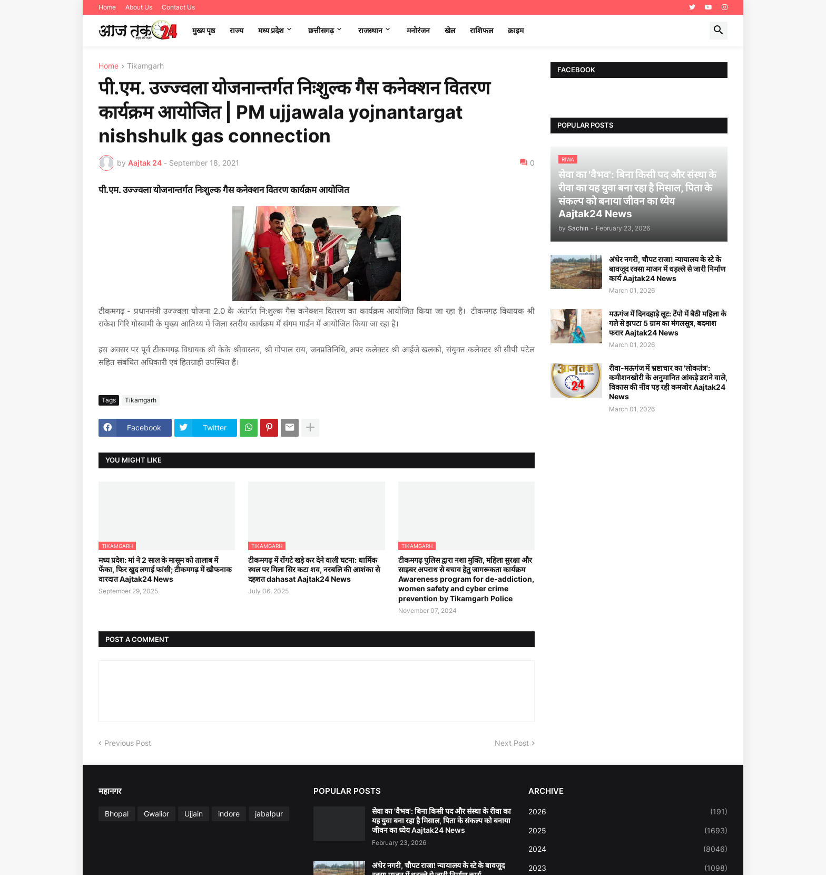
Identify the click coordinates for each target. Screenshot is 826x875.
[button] (718, 31)
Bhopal (117, 813)
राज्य (236, 30)
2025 (627, 830)
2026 (627, 811)
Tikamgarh (145, 66)
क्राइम (516, 30)
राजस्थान (370, 30)
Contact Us (178, 7)
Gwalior (156, 813)
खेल (450, 30)
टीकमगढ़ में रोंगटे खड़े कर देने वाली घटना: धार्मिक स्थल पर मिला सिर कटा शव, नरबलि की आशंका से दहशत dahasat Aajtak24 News (314, 569)
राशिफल (481, 30)
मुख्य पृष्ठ (203, 30)
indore (229, 813)
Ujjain (193, 813)
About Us (138, 7)
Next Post (512, 742)
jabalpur (269, 813)
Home (107, 7)
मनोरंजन (418, 30)
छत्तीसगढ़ (321, 30)
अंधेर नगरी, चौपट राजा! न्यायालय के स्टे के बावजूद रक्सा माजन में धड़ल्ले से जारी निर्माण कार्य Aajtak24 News (667, 269)
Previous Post (127, 742)
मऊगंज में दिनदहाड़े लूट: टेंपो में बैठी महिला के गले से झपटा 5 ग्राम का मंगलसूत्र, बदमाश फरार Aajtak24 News (667, 323)
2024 (627, 849)
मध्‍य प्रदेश (271, 30)
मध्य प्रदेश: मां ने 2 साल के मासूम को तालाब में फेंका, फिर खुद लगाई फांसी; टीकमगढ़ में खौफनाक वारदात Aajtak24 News (165, 569)
